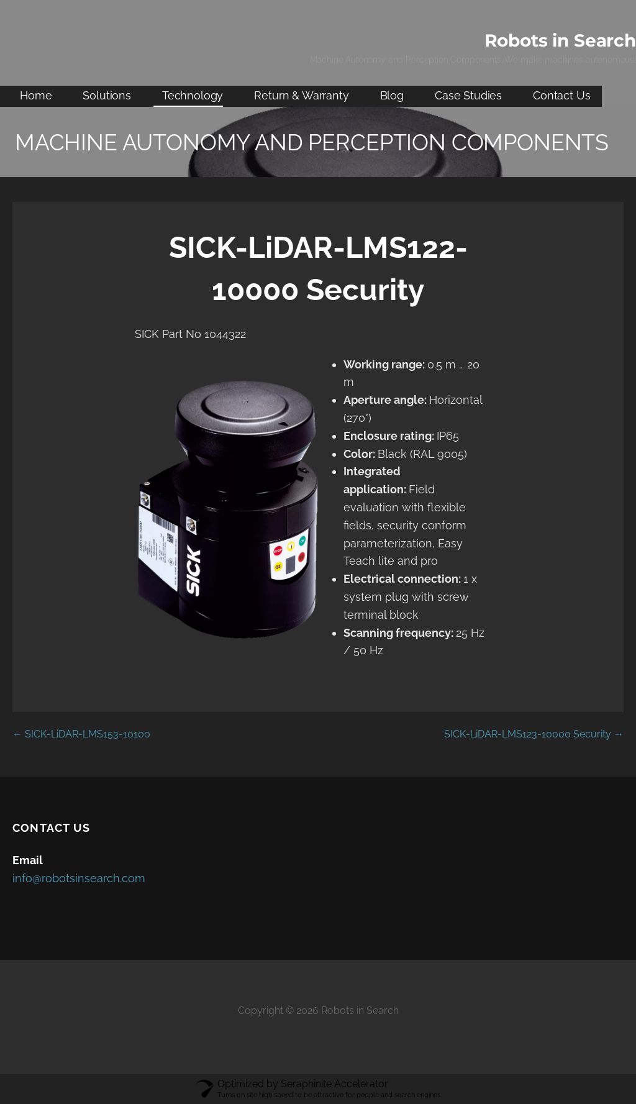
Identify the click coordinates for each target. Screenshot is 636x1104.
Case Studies (468, 95)
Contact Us (561, 95)
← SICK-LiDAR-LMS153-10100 (81, 734)
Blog (392, 95)
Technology (192, 95)
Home (36, 95)
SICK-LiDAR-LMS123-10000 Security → (534, 734)
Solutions (107, 95)
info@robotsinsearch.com (78, 878)
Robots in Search (560, 40)
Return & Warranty (301, 95)
